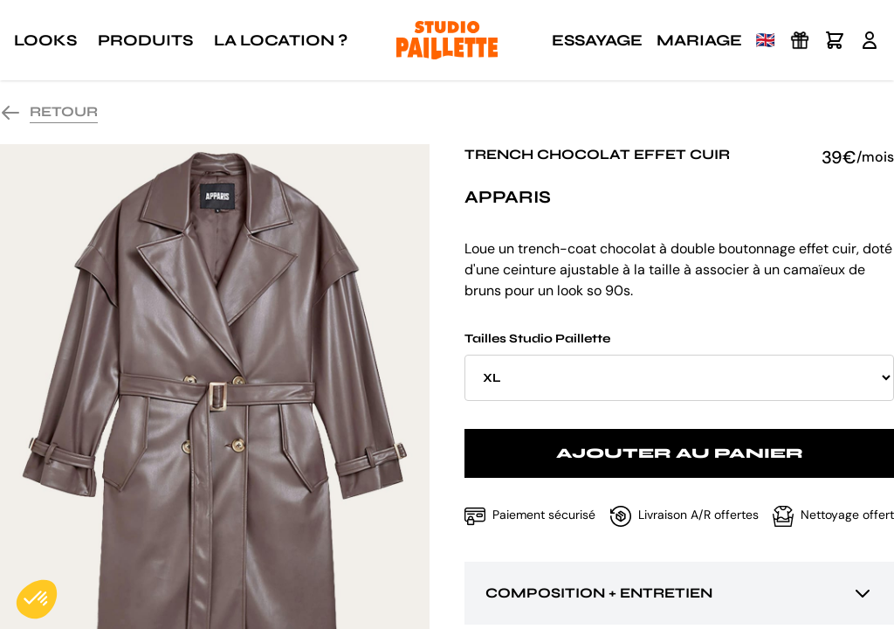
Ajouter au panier (679, 453)
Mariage (699, 40)
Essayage (597, 40)
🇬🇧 (765, 40)
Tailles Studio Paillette (679, 366)
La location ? (280, 40)
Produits (145, 40)
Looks (45, 40)
